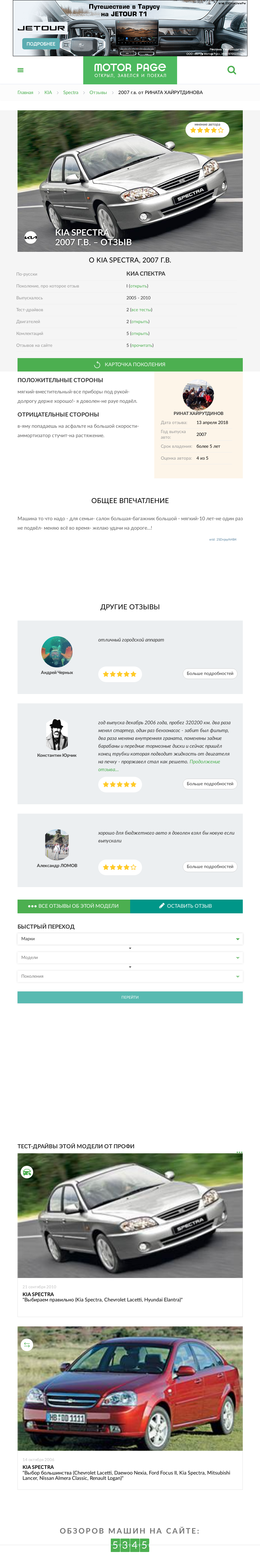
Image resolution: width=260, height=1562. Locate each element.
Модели (130, 958)
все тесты (141, 310)
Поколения (130, 976)
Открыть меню (21, 77)
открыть (138, 286)
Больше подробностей (210, 673)
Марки (130, 939)
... (239, 1152)
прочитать (141, 345)
